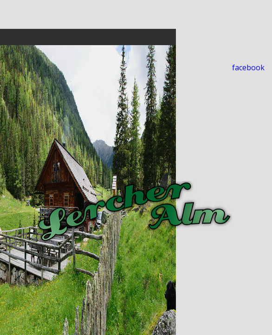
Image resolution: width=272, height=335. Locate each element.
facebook (248, 67)
